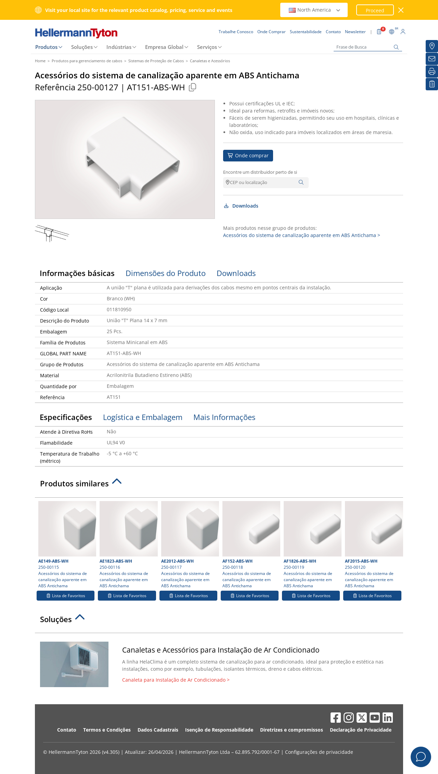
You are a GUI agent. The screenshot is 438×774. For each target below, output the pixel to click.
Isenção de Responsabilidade (219, 729)
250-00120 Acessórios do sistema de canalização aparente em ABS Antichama (373, 545)
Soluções (82, 46)
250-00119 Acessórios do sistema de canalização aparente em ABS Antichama (312, 545)
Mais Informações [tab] (224, 417)
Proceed (375, 10)
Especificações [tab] (66, 417)
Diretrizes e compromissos (291, 729)
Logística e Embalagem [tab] (142, 417)
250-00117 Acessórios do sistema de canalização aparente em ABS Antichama (189, 545)
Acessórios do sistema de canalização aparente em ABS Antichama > (301, 235)
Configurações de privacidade (319, 752)
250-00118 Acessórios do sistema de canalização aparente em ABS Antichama (250, 545)
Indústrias (118, 46)
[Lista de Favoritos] (432, 84)
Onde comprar (248, 155)
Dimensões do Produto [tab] (166, 273)
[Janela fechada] (401, 10)
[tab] (219, 485)
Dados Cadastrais (158, 729)
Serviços (207, 46)
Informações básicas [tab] (77, 273)
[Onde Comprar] (432, 46)
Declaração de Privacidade (360, 729)
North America (315, 9)
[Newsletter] (432, 59)
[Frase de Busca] (368, 47)
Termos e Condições (107, 729)
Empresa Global (164, 46)
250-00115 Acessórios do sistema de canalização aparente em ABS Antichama (66, 545)
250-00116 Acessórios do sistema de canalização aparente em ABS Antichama (128, 545)
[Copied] (192, 87)
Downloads (240, 205)
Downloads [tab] (236, 273)
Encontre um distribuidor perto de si (260, 172)
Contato (66, 729)
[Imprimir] (432, 71)
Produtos (46, 46)
